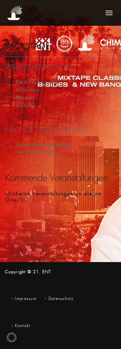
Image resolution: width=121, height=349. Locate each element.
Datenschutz (60, 299)
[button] (11, 337)
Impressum (25, 299)
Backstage (27, 47)
